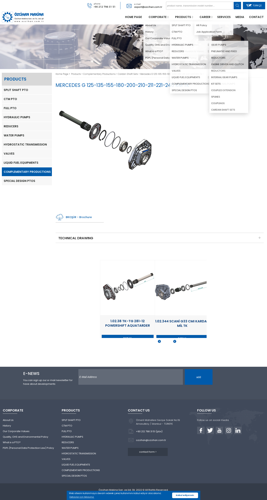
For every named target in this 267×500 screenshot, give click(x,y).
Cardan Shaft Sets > (129, 74)
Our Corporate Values (16, 431)
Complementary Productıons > (100, 74)
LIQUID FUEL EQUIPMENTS (21, 163)
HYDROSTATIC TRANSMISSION (25, 144)
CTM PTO (10, 99)
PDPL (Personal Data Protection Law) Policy (28, 448)
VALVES (9, 154)
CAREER (205, 17)
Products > (77, 74)
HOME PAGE (133, 17)
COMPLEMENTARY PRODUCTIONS (27, 172)
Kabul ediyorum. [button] (185, 495)
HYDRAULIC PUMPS (17, 117)
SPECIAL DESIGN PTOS (19, 181)
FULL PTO (10, 108)
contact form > (148, 452)
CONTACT (256, 17)
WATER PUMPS (14, 135)
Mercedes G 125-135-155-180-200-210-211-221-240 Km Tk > (172, 74)
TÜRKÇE (254, 5)
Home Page (62, 74)
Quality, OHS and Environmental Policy (25, 437)
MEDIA (240, 17)
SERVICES (224, 17)
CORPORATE (158, 17)
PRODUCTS (183, 17)
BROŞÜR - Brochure (74, 217)
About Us (8, 420)
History (7, 425)
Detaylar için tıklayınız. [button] (81, 497)
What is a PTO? (12, 442)
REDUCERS (11, 126)
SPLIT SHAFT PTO (16, 90)
